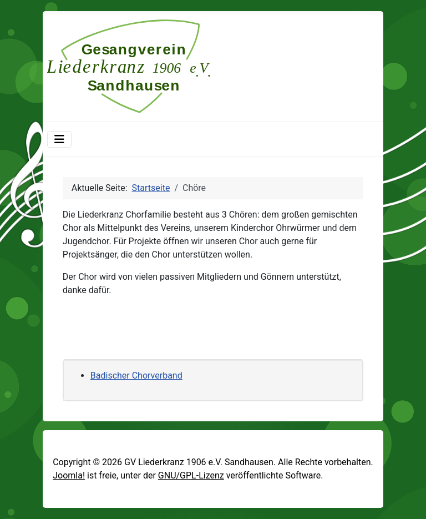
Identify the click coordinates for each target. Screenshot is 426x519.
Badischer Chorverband (136, 375)
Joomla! (69, 475)
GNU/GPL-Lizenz (191, 475)
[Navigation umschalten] (59, 139)
